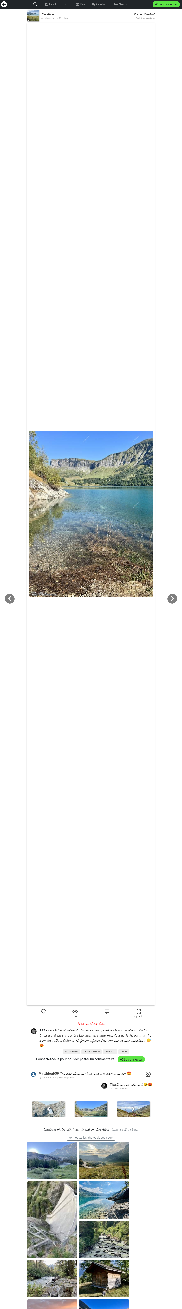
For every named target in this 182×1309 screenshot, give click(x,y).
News (120, 4)
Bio (80, 4)
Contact (99, 4)
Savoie (123, 1051)
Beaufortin (110, 1051)
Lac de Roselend (91, 1051)
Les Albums (56, 4)
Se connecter (166, 4)
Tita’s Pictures (71, 1051)
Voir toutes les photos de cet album (91, 1137)
